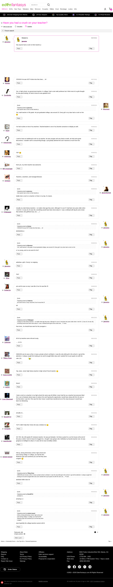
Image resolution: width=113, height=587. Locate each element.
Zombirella (7, 95)
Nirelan (7, 83)
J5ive (7, 278)
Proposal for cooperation (47, 559)
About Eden (24, 552)
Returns (3, 554)
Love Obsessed (7, 399)
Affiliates (41, 552)
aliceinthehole (106, 193)
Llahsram (7, 342)
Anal (57, 9)
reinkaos (7, 181)
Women (38, 9)
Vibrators (26, 9)
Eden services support (46, 554)
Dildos (52, 9)
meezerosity (7, 142)
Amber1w (7, 290)
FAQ (2, 556)
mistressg (7, 156)
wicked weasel (7, 457)
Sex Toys (17, 9)
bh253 (7, 387)
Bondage (63, 9)
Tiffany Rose (7, 358)
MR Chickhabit (7, 169)
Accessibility (43, 556)
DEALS (5, 9)
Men (31, 9)
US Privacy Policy (26, 556)
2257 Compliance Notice (97, 581)
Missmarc (106, 109)
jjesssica (7, 42)
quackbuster (7, 441)
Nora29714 (7, 417)
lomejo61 (7, 429)
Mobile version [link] (43, 581)
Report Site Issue (7, 561)
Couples (45, 9)
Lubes (70, 9)
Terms (22, 554)
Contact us (4, 559)
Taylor (7, 130)
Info (75, 9)
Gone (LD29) (7, 375)
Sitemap (22, 561)
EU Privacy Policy (26, 559)
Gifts (11, 9)
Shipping (4, 552)
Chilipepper (7, 212)
